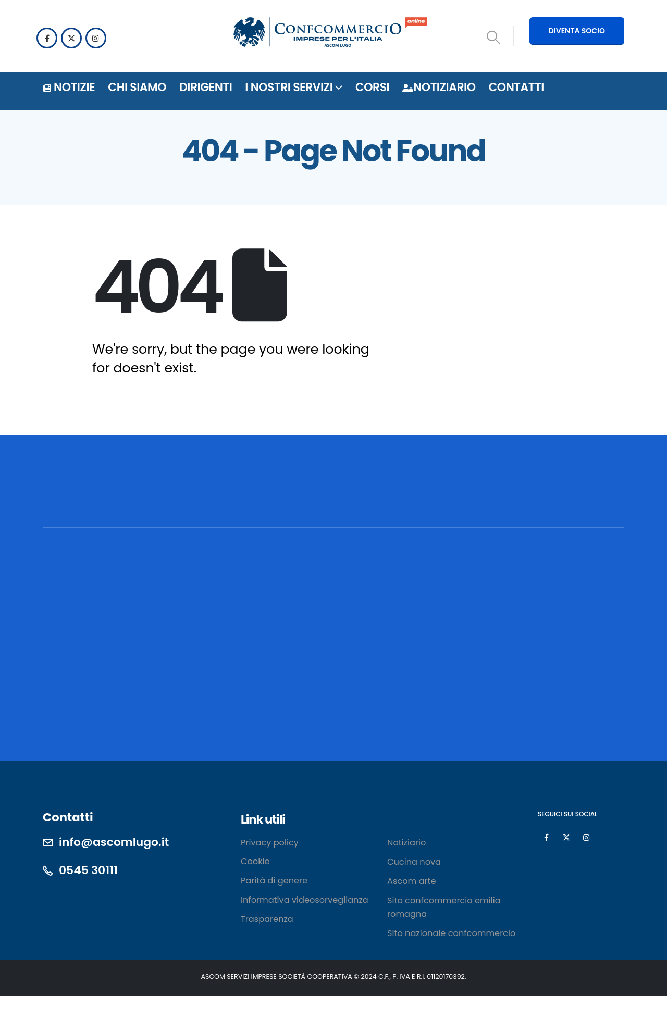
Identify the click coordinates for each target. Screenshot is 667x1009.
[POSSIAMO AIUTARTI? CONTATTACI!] (547, 500)
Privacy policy (270, 843)
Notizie (69, 87)
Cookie (255, 861)
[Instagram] (95, 38)
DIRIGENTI (205, 87)
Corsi (372, 87)
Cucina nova (414, 862)
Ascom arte (411, 881)
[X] (71, 38)
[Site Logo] (330, 33)
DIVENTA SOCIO (577, 31)
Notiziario (438, 87)
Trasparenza (267, 919)
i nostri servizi (288, 87)
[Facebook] (46, 38)
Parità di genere (274, 881)
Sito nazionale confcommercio (451, 933)
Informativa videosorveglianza (304, 900)
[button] (494, 37)
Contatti (516, 87)
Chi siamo (137, 87)
